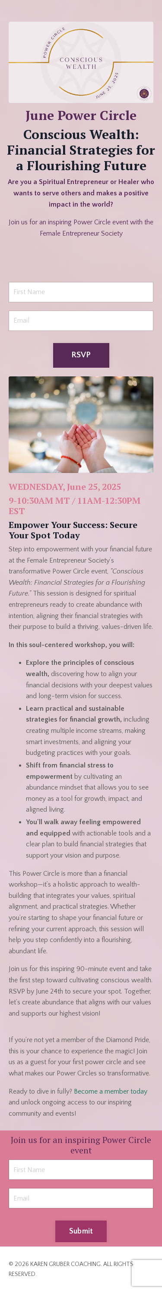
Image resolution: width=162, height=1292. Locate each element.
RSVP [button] (81, 354)
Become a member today (110, 1091)
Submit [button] (81, 1231)
